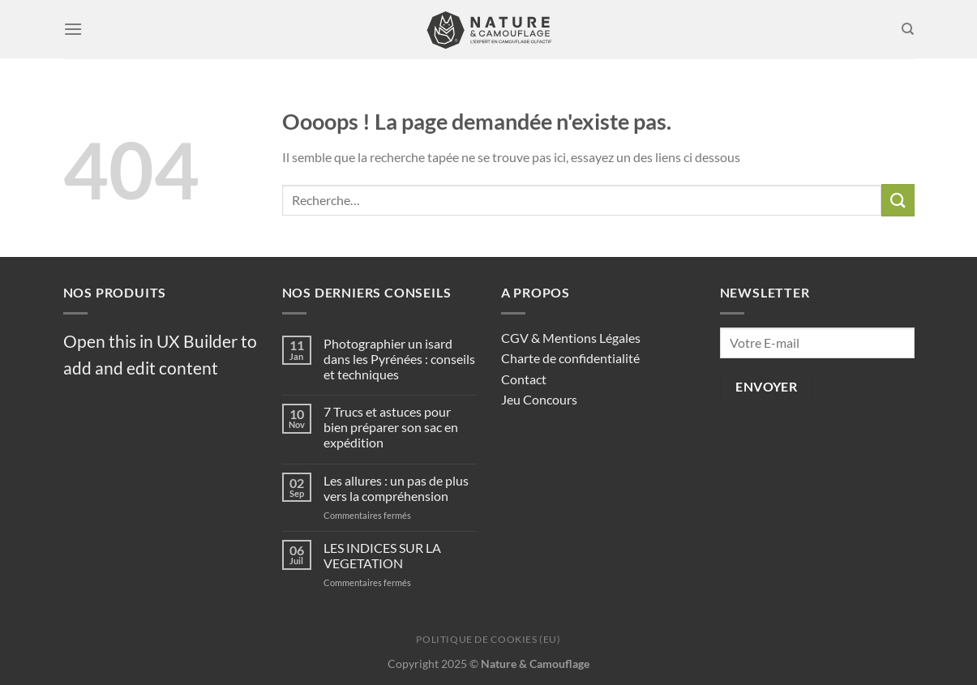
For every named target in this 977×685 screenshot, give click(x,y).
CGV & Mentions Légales (571, 337)
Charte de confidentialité (570, 358)
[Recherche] (908, 29)
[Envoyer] (897, 200)
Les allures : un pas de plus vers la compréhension (396, 488)
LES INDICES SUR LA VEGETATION (382, 555)
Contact (523, 379)
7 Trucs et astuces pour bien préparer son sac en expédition (391, 427)
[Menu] (73, 29)
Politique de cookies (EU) (488, 639)
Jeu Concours (539, 399)
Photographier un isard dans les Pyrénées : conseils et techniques (399, 359)
